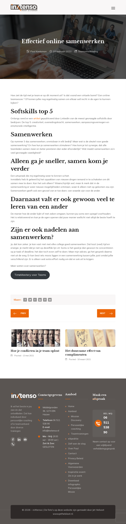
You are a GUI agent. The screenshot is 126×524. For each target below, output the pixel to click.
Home (71, 406)
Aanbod (72, 411)
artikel (36, 118)
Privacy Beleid (75, 458)
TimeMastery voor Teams (30, 274)
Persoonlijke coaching (77, 427)
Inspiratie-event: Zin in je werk (77, 474)
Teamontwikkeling (88, 51)
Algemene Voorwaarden (75, 465)
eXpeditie (73, 438)
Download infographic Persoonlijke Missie (74, 486)
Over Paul (73, 448)
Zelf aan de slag (77, 443)
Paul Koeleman (38, 51)
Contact (72, 453)
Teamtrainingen (79, 433)
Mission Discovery (76, 418)
